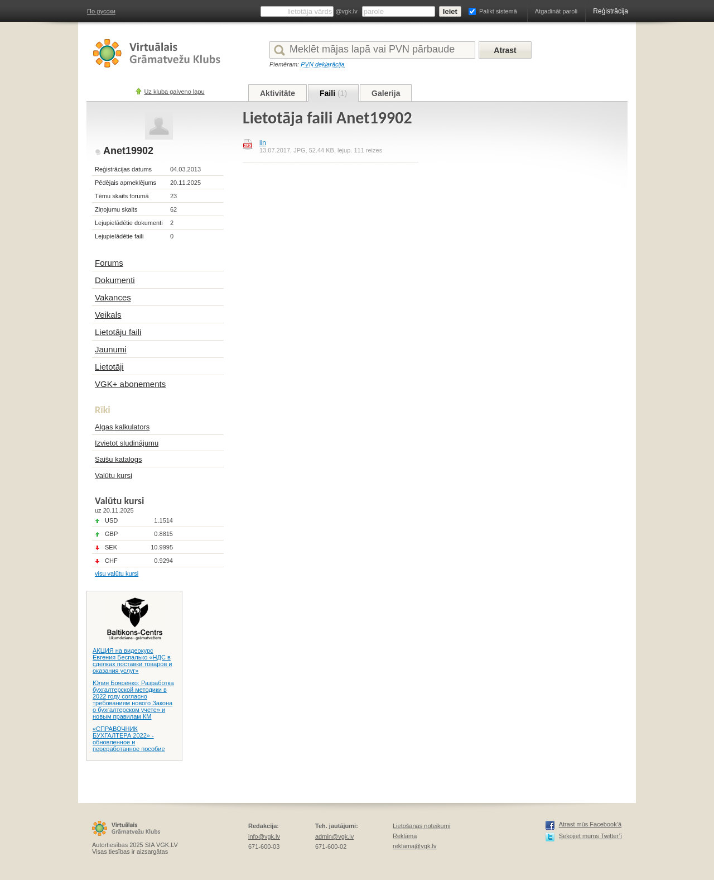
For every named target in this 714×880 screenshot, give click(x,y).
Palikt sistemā (498, 11)
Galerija (386, 93)
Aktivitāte (277, 93)
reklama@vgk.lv (414, 846)
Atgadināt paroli (556, 11)
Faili (333, 93)
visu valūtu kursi (116, 573)
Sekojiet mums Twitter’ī (590, 836)
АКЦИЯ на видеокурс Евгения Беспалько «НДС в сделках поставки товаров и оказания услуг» (132, 660)
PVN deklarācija (322, 64)
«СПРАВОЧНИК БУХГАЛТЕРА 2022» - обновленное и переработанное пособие (129, 738)
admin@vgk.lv (334, 836)
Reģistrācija (610, 11)
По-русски (101, 11)
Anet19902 (128, 150)
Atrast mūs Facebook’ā (590, 824)
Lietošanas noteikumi (421, 825)
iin (262, 143)
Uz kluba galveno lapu (174, 91)
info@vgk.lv (264, 836)
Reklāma (405, 836)
